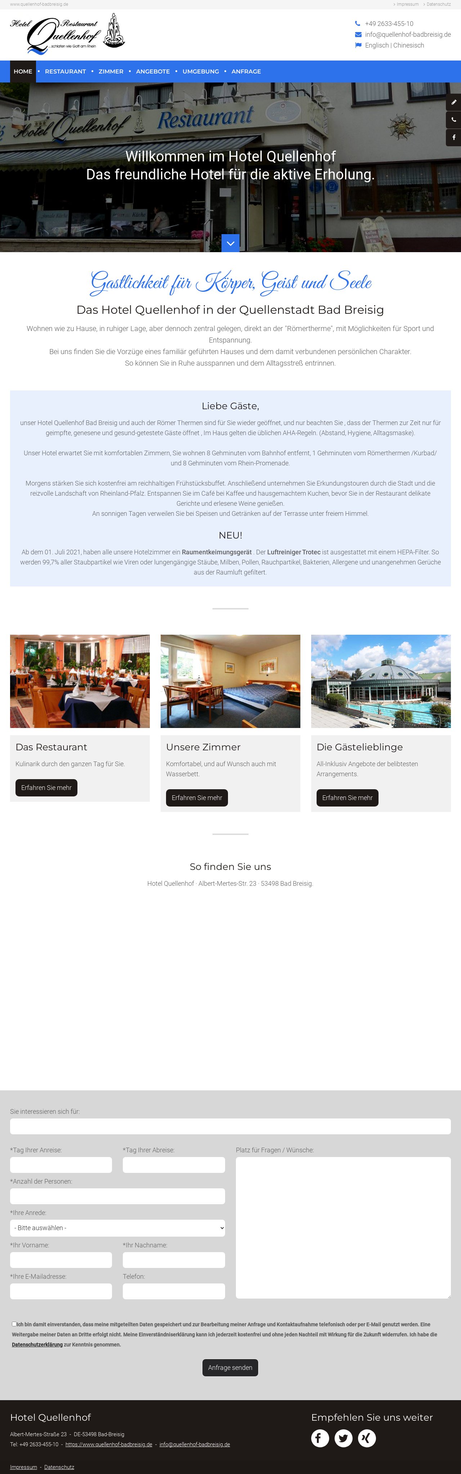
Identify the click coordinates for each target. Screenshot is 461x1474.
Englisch (377, 45)
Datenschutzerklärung (37, 1345)
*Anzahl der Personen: (41, 1181)
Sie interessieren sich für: (45, 1111)
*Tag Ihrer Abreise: (149, 1150)
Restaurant (65, 71)
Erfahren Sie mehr (46, 787)
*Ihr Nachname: (145, 1245)
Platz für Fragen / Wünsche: (275, 1150)
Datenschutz (439, 4)
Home (23, 71)
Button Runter (230, 238)
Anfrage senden (230, 1367)
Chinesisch (408, 45)
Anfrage (246, 71)
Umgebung (201, 71)
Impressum (408, 4)
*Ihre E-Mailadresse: (38, 1276)
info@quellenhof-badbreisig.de (408, 34)
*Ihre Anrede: (28, 1212)
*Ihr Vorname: (29, 1245)
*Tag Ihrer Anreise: (36, 1150)
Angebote (153, 71)
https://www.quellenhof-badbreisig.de (109, 1444)
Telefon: (134, 1276)
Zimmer (111, 71)
